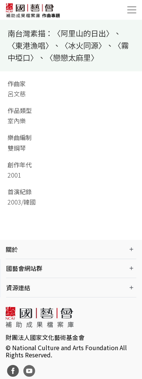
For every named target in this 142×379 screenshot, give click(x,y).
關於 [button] (12, 249)
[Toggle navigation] (132, 10)
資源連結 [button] (18, 287)
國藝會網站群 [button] (24, 268)
